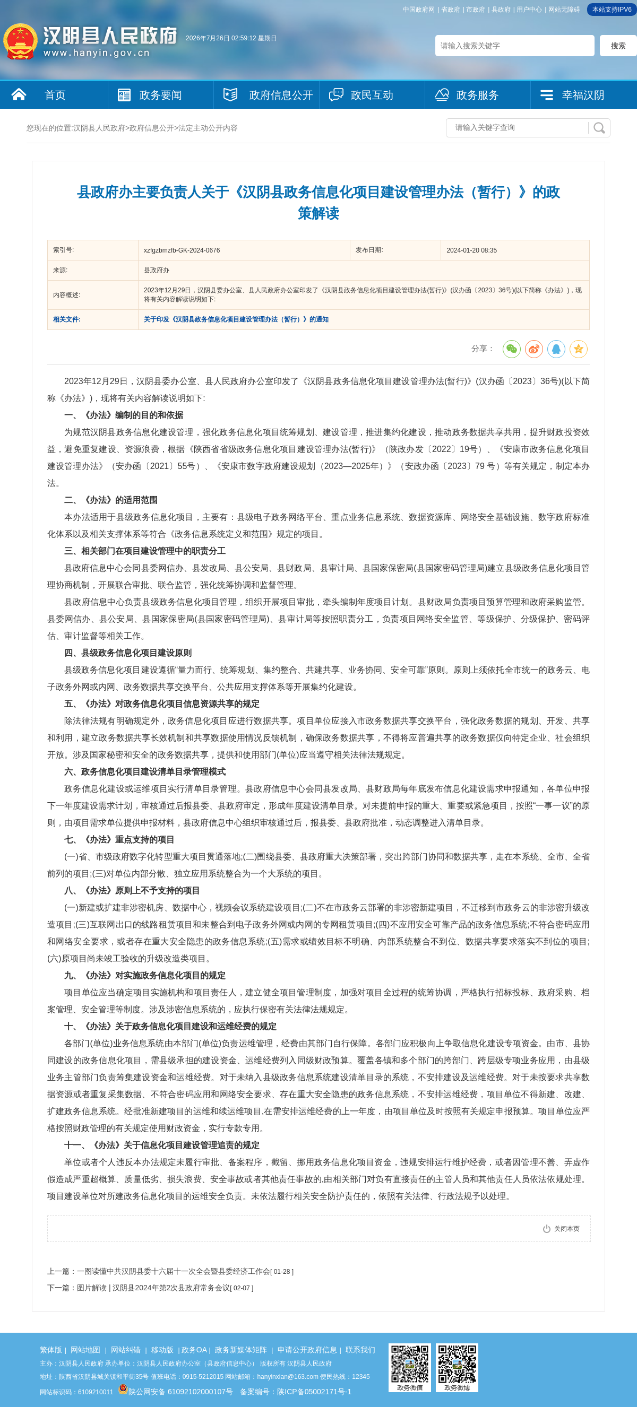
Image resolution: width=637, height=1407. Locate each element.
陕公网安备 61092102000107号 (175, 1391)
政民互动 (372, 95)
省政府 (450, 9)
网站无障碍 (564, 9)
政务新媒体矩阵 (241, 1349)
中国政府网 (419, 9)
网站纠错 (126, 1349)
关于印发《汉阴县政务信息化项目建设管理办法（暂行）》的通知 (236, 319)
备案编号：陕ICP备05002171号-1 (295, 1391)
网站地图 (85, 1349)
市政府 (475, 9)
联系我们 (360, 1349)
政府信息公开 (281, 95)
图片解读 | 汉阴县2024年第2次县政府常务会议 (153, 1287)
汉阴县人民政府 (99, 128)
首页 (55, 95)
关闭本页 (567, 1228)
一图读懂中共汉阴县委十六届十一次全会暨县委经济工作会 (173, 1271)
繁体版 (51, 1349)
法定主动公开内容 (208, 128)
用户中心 (529, 9)
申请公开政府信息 (307, 1349)
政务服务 (478, 95)
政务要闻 (161, 95)
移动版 (162, 1349)
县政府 (501, 9)
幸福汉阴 (583, 95)
